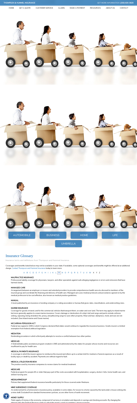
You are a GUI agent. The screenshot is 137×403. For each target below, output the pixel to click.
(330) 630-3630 (126, 3)
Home (84, 235)
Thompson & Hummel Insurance (19, 3)
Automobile (22, 235)
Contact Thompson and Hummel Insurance (28, 268)
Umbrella (68, 243)
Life (115, 235)
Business (52, 235)
